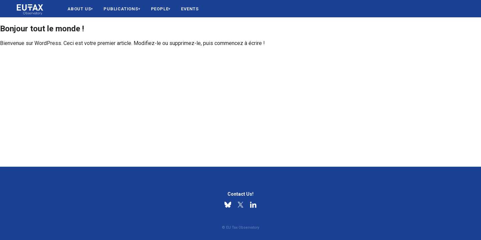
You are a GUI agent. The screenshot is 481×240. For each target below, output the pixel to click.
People (160, 8)
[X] (240, 204)
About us (79, 8)
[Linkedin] (253, 204)
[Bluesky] (227, 204)
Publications (121, 8)
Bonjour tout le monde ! (42, 28)
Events (190, 8)
